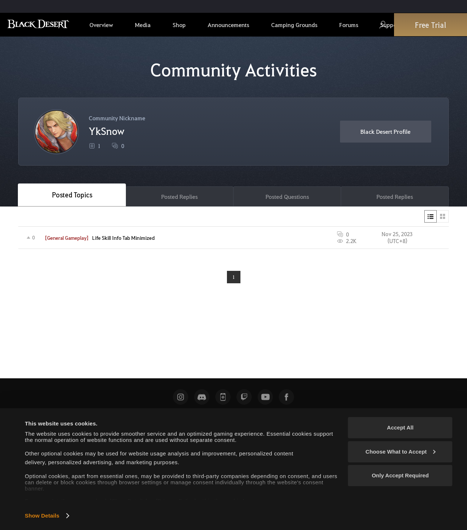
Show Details (42, 515)
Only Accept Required (400, 475)
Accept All (400, 427)
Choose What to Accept (401, 451)
